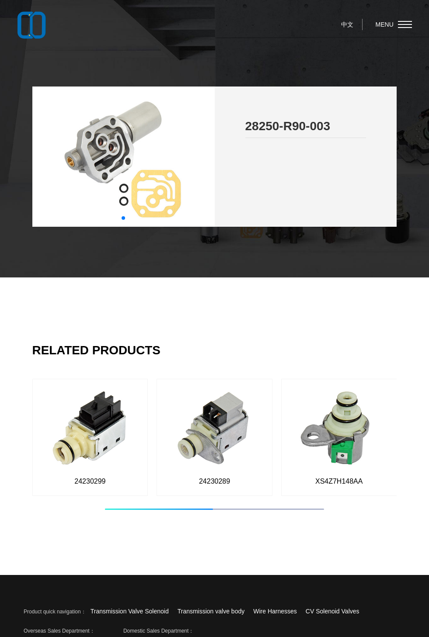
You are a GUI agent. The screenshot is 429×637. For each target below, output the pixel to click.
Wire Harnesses (275, 611)
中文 (347, 24)
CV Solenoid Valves (332, 611)
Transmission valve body (211, 611)
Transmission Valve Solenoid (130, 611)
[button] (123, 218)
